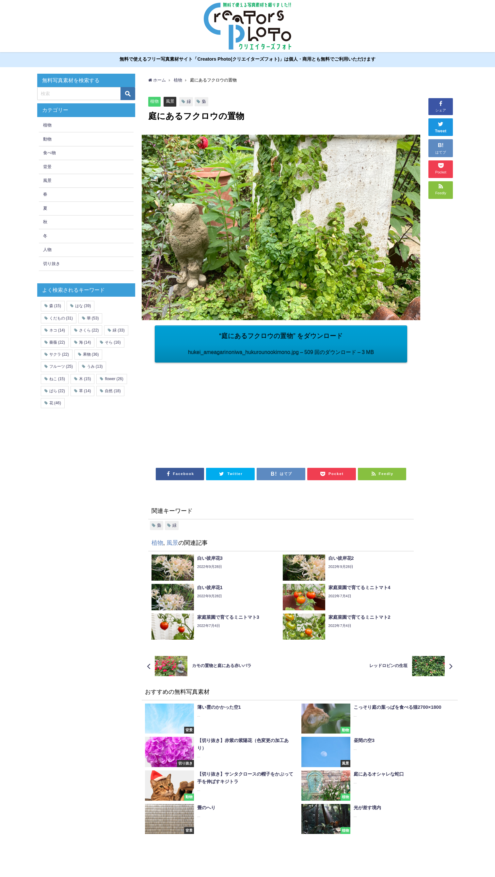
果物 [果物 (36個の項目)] (91, 354)
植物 (154, 101)
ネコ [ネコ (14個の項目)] (57, 330)
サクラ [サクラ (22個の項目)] (59, 354)
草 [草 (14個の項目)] (85, 391)
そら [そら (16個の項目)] (112, 342)
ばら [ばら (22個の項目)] (57, 391)
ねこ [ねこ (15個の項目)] (57, 379)
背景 (47, 167)
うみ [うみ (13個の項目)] (95, 367)
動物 (47, 139)
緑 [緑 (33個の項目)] (118, 330)
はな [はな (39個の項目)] (83, 306)
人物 (47, 249)
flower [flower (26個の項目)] (114, 379)
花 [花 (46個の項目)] (55, 403)
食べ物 (49, 153)
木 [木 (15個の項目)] (85, 379)
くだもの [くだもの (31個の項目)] (61, 318)
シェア (440, 106)
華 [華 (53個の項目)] (93, 318)
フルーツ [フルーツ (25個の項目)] (61, 367)
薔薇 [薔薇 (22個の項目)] (57, 342)
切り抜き (51, 263)
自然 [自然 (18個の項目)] (112, 391)
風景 (170, 101)
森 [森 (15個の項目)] (55, 306)
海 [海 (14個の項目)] (85, 342)
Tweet (441, 126)
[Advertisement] (218, 411)
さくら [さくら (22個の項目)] (89, 330)
